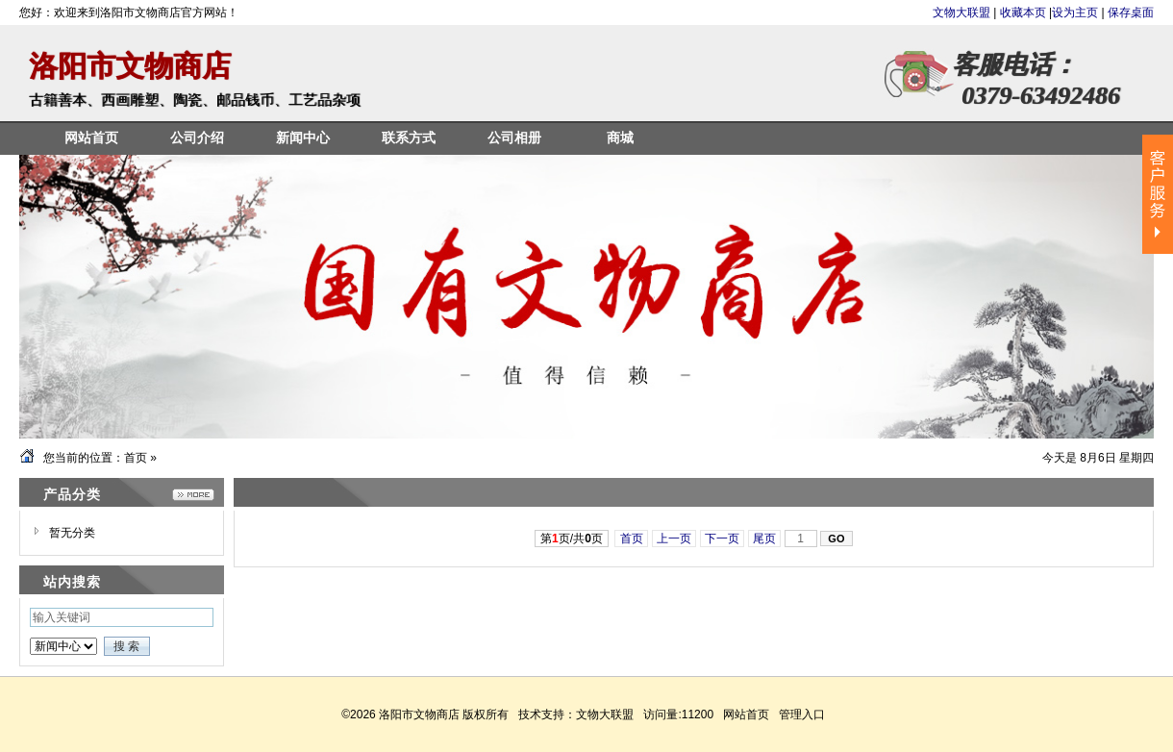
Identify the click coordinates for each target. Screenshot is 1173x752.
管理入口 (802, 714)
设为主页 (1075, 12)
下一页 (722, 538)
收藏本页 (1023, 12)
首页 (135, 457)
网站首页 (746, 714)
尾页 (765, 538)
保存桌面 (1131, 12)
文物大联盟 (963, 12)
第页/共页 (571, 538)
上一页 (674, 538)
